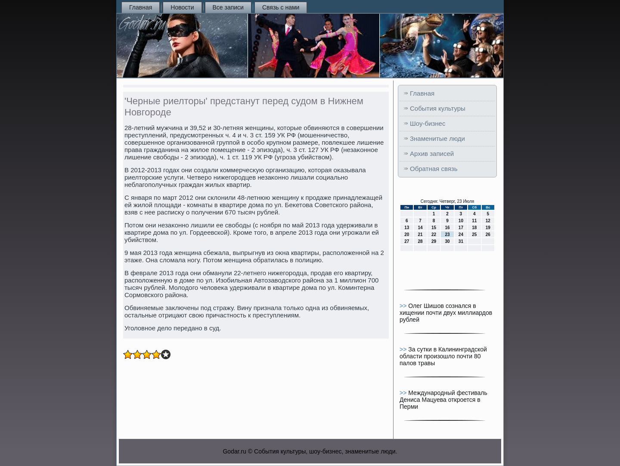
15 (433, 227)
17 (461, 227)
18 (474, 227)
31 (461, 241)
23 (447, 234)
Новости (182, 7)
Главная (140, 7)
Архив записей (432, 153)
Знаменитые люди (437, 138)
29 (433, 241)
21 (420, 234)
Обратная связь (434, 168)
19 (488, 227)
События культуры (437, 108)
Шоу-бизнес (427, 123)
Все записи (228, 7)
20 (406, 234)
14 (420, 227)
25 (474, 234)
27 (406, 241)
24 (461, 234)
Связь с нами (280, 7)
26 (488, 234)
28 (420, 241)
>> (404, 305)
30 (447, 241)
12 (488, 220)
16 (447, 227)
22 (433, 234)
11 (474, 220)
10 (461, 220)
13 (406, 227)
